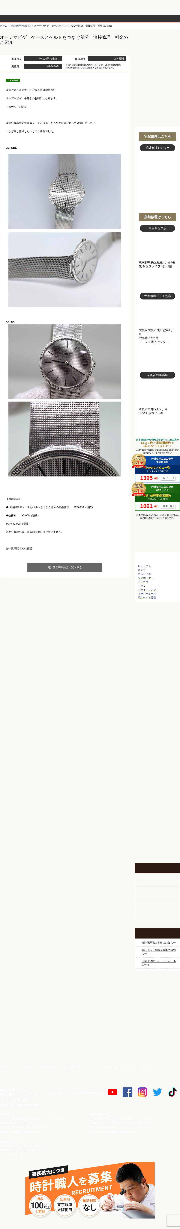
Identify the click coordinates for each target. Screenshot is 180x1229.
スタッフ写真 (157, 171)
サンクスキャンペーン (157, 997)
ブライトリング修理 (157, 709)
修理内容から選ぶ (74, 18)
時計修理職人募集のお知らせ (159, 942)
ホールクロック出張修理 (157, 892)
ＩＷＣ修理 (157, 695)
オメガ (142, 569)
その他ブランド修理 (157, 751)
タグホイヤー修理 (157, 667)
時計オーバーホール (157, 765)
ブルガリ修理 (157, 681)
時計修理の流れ (15, 18)
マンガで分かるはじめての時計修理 (157, 538)
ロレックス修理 (157, 611)
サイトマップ (165, 1067)
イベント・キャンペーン (157, 849)
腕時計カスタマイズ (157, 905)
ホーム (3, 25)
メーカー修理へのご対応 (104, 1067)
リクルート (130, 1067)
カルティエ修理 (157, 653)
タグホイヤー (146, 577)
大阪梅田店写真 (157, 313)
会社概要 (28, 1067)
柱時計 (157, 880)
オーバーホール (147, 593)
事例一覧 (167, 506)
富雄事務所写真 (157, 392)
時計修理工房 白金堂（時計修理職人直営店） (15, 9)
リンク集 (147, 1067)
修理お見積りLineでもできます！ (133, 7)
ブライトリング (147, 589)
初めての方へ (157, 56)
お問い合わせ (164, 7)
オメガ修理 (157, 639)
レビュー (167, 478)
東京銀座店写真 (157, 246)
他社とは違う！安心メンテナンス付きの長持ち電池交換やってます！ (157, 800)
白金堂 (157, 1036)
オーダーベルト (157, 918)
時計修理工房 (15, 1082)
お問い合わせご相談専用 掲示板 (157, 824)
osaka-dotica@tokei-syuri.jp (117, 1131)
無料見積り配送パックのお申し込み (64, 606)
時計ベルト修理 (147, 597)
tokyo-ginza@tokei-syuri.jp (26, 1131)
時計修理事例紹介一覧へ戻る (65, 567)
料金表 (104, 18)
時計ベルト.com (157, 1049)
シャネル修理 (157, 723)
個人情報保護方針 (74, 1067)
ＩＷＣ (142, 585)
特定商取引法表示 (48, 1067)
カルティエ (144, 573)
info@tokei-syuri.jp (28, 1105)
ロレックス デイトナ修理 (157, 625)
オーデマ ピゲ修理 (157, 737)
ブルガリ (143, 581)
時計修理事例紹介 (134, 18)
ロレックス (144, 565)
